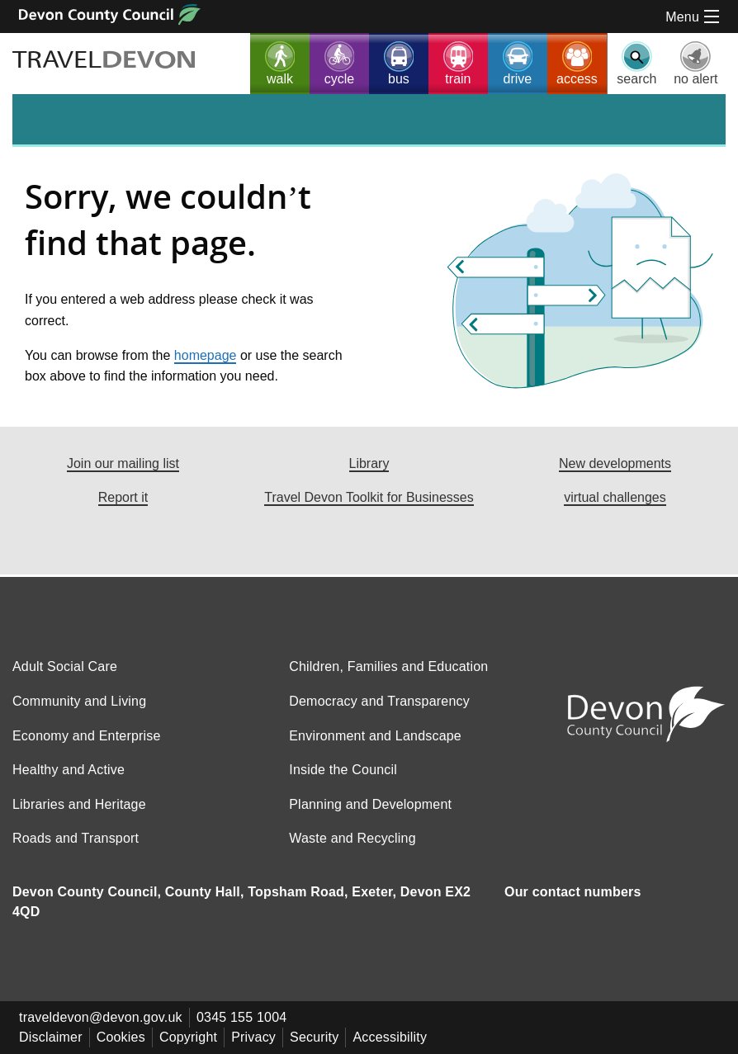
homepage (205, 355)
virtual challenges (615, 498)
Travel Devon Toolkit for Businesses (368, 498)
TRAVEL (106, 60)
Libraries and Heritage (79, 815)
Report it (123, 498)
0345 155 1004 (241, 1028)
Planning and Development (370, 815)
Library (369, 463)
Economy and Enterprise (86, 747)
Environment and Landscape (375, 747)
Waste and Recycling (352, 849)
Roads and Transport (75, 849)
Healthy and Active (68, 780)
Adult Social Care (64, 677)
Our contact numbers (572, 903)
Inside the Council (343, 780)
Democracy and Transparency (379, 712)
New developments (615, 463)
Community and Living (79, 712)
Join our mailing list (123, 463)
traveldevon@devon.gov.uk (100, 1028)
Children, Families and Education (388, 677)
